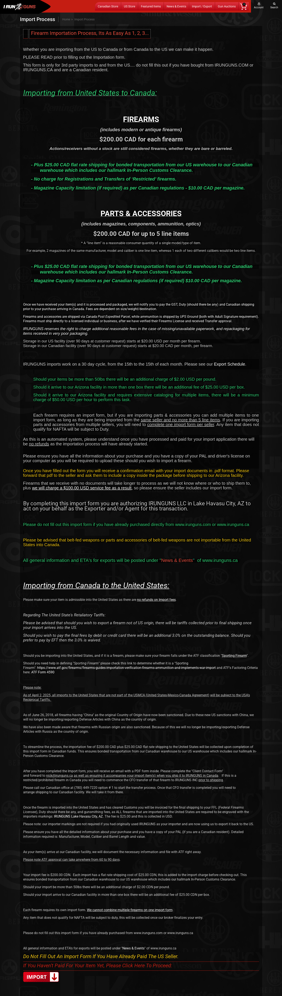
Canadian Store (108, 6)
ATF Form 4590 (42, 672)
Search (274, 7)
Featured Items (151, 6)
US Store (129, 6)
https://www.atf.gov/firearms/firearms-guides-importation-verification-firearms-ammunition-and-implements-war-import (126, 668)
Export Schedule (229, 364)
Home (66, 19)
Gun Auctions (227, 6)
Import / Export (202, 6)
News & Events (176, 6)
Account (259, 7)
